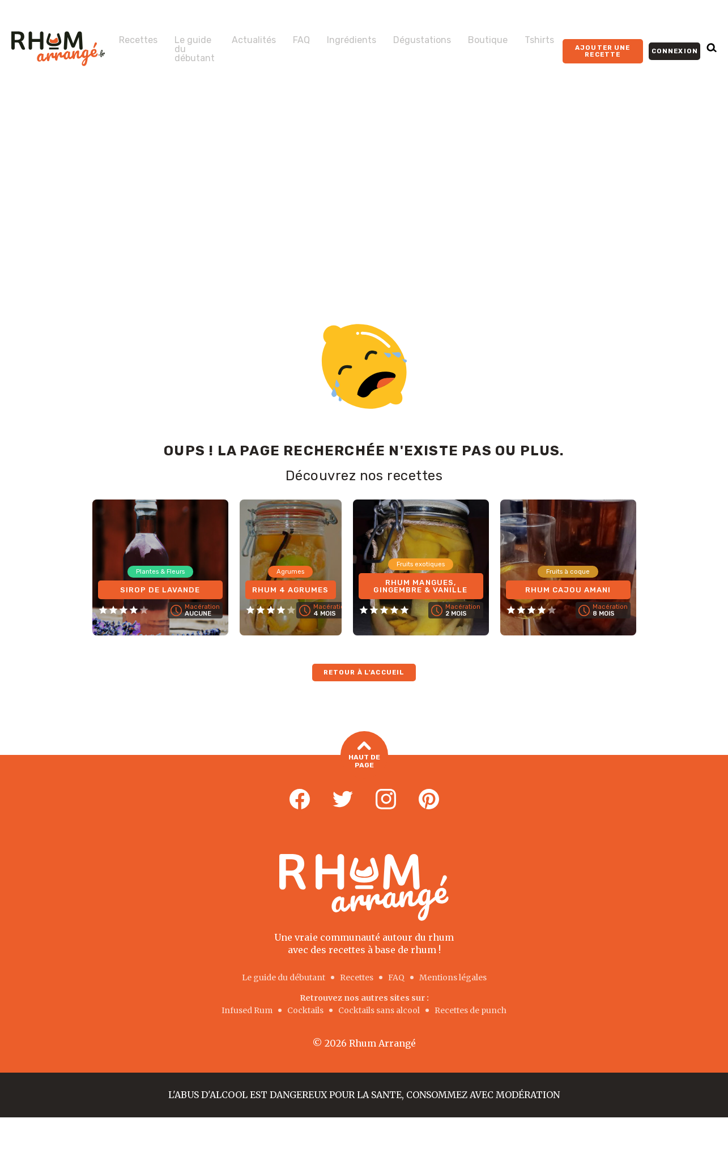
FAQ (301, 40)
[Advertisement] (364, 182)
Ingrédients (351, 40)
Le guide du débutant (194, 49)
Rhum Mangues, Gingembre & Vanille (420, 585)
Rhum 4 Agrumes (290, 585)
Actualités (254, 40)
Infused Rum (247, 1010)
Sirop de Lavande (160, 589)
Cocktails (305, 1010)
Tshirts (539, 40)
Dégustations (422, 40)
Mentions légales (453, 977)
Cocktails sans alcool (379, 1010)
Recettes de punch (470, 1010)
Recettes (138, 40)
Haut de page (364, 756)
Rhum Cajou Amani (568, 589)
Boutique (488, 40)
